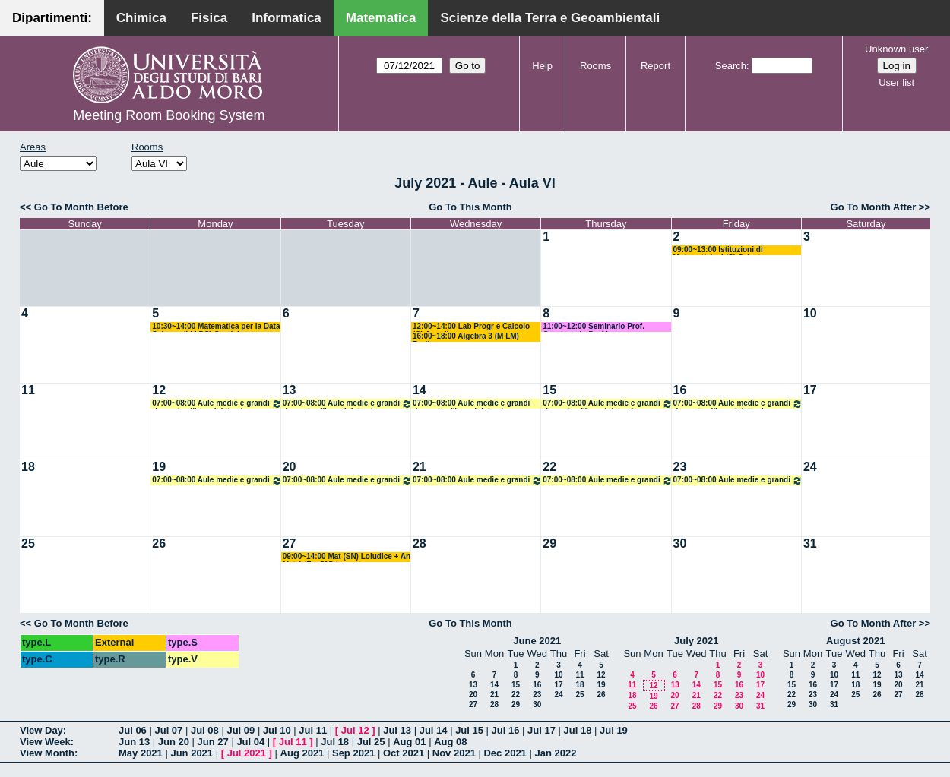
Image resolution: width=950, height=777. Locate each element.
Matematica (381, 18)
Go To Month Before (81, 207)
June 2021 (537, 640)
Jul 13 (397, 730)
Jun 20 (173, 741)
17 (810, 390)
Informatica (286, 18)
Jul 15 (469, 730)
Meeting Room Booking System (168, 115)
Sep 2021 (353, 753)
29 (549, 543)
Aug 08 (450, 741)
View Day (41, 730)
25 (28, 543)
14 (419, 390)
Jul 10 (277, 730)
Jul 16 (506, 730)
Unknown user (896, 49)
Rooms (595, 65)
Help (542, 65)
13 (289, 390)
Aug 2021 (302, 753)
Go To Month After (874, 207)
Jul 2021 (246, 753)
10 (810, 313)
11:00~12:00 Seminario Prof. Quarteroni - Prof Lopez (593, 327)
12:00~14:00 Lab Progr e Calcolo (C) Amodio (471, 327)
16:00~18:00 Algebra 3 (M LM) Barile (466, 337)
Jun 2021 (191, 753)
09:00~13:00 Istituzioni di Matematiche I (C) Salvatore (723, 250)
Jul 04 (250, 741)
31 (810, 543)
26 (159, 543)
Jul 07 (168, 730)
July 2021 (696, 640)
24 (810, 466)
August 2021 (855, 640)
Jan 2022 (555, 753)
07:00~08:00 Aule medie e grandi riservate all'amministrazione (216, 404)
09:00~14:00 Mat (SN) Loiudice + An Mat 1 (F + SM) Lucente (347, 557)
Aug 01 (409, 741)
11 (28, 390)
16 (680, 390)
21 (419, 466)
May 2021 (141, 753)
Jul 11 (313, 730)
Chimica (141, 18)
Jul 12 (355, 730)
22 (549, 466)
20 (289, 466)
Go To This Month (470, 207)
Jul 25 (371, 741)
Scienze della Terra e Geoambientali (550, 18)
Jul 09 (240, 730)
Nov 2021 (454, 753)
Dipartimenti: (52, 18)
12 (159, 390)
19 (159, 466)
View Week (45, 741)
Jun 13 (134, 741)
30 (680, 543)
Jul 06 (133, 730)
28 (419, 543)
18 (28, 466)
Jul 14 (434, 730)
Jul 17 (541, 730)
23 (680, 466)
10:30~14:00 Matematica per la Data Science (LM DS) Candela (216, 327)
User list (896, 82)
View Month (47, 753)
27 (289, 543)
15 (549, 390)
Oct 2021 (403, 753)
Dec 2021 (504, 753)
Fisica (209, 18)
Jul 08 (205, 730)
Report (655, 65)
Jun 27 (213, 741)
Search (730, 65)
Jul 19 (614, 730)
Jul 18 (578, 730)
